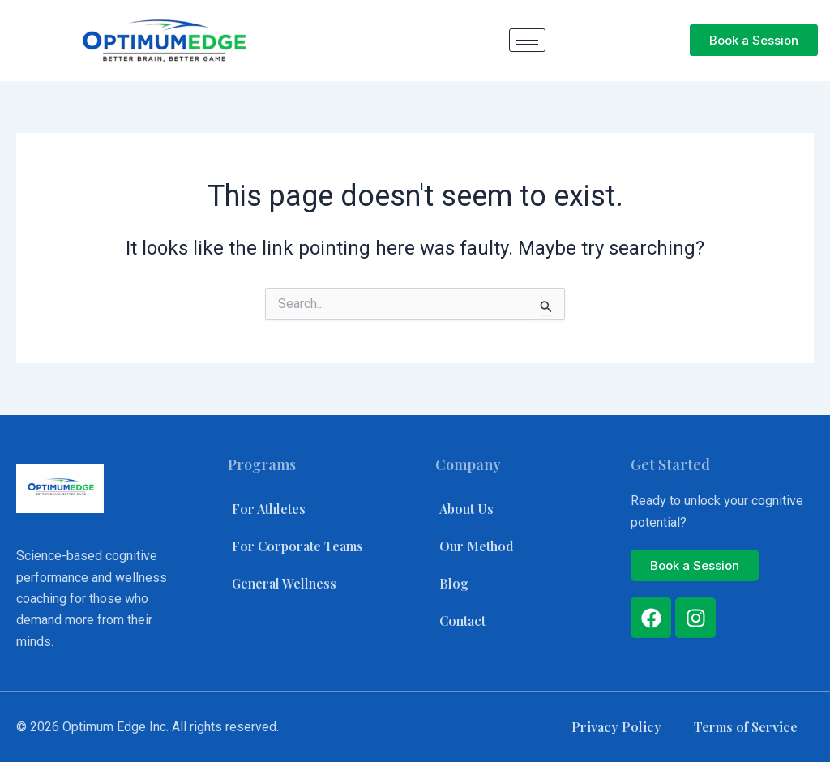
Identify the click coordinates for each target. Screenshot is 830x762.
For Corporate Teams (298, 545)
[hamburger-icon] (527, 40)
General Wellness (284, 583)
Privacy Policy (616, 726)
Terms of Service (745, 726)
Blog (453, 583)
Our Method (476, 545)
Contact (462, 620)
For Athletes (269, 508)
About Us (466, 508)
